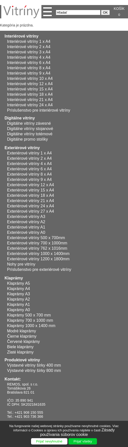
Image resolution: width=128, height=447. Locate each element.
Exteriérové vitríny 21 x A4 (30, 201)
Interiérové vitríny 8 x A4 (28, 68)
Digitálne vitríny (20, 118)
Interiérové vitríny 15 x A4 (30, 89)
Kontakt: (13, 379)
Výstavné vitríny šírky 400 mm (34, 365)
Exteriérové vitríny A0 (26, 232)
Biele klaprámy (20, 347)
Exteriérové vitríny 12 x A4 (30, 185)
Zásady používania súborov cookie (77, 432)
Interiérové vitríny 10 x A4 (30, 78)
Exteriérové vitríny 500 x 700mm (36, 238)
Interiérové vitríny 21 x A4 (30, 100)
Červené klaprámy (23, 341)
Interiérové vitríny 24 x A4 (30, 105)
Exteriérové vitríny (22, 148)
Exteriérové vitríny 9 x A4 (29, 179)
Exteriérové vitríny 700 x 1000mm (37, 243)
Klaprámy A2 (18, 299)
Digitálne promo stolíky (27, 139)
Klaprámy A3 (18, 294)
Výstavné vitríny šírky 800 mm (34, 370)
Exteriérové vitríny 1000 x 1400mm (38, 253)
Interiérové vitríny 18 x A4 (30, 94)
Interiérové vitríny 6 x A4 (28, 62)
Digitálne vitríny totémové (30, 134)
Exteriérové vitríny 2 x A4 (29, 158)
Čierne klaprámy (21, 336)
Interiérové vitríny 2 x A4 (28, 47)
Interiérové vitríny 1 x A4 (28, 41)
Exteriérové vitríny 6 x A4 (29, 169)
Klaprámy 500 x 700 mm (29, 315)
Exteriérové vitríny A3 (26, 216)
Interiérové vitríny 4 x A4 (28, 57)
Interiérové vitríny (21, 36)
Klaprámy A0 (18, 310)
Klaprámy (14, 278)
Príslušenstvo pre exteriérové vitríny (39, 269)
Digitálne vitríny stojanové (30, 128)
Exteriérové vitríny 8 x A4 (29, 174)
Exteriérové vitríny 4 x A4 (29, 164)
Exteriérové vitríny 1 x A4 (29, 153)
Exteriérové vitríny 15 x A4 (30, 190)
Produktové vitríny (22, 360)
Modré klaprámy (21, 331)
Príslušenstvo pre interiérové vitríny (38, 110)
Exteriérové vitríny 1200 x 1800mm (38, 259)
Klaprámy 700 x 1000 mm (30, 320)
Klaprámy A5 (18, 283)
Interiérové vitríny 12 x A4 (30, 84)
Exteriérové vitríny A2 (26, 222)
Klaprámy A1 (18, 304)
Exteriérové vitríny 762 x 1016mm (37, 248)
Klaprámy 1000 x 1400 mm (31, 326)
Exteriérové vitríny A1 (26, 227)
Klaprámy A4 (18, 288)
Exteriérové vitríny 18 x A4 (30, 195)
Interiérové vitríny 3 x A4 (28, 52)
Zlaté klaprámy (20, 352)
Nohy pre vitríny (21, 264)
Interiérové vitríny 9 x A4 (28, 73)
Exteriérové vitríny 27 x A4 (30, 211)
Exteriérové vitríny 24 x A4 (30, 206)
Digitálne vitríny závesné (29, 123)
